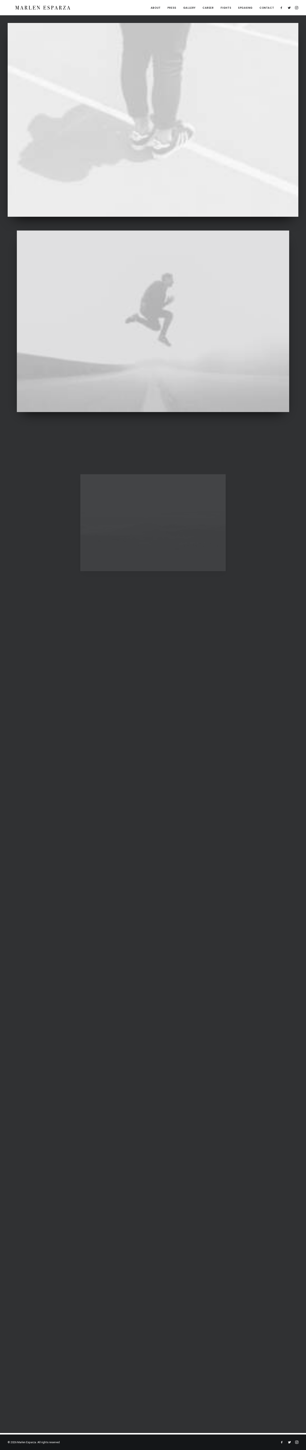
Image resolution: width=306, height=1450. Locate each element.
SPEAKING (245, 8)
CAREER (208, 8)
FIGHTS (226, 8)
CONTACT (266, 8)
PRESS (171, 8)
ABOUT (156, 8)
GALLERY (189, 8)
